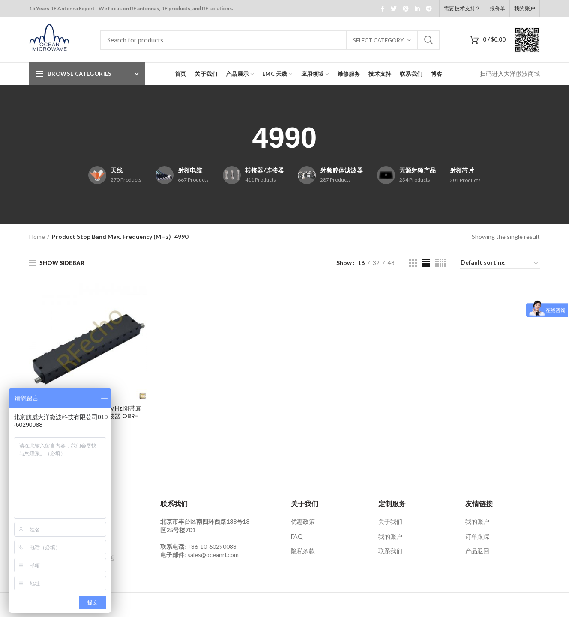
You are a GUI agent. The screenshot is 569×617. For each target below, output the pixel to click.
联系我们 (390, 550)
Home (37, 236)
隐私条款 (303, 550)
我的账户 (390, 536)
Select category (378, 40)
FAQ (297, 536)
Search (428, 40)
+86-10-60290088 (212, 546)
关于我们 (390, 521)
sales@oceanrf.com (213, 554)
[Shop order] (500, 264)
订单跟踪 (477, 536)
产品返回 (477, 550)
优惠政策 (303, 521)
